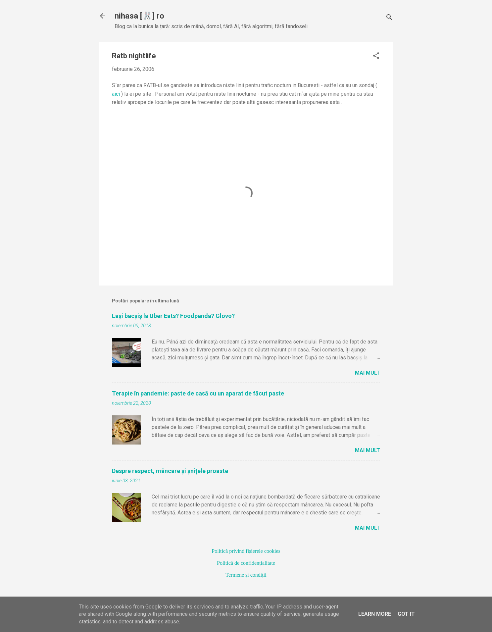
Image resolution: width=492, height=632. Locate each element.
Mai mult (367, 373)
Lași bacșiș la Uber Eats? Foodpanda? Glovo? (173, 315)
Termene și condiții (245, 575)
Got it (406, 614)
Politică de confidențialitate (246, 563)
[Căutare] (389, 18)
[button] (376, 56)
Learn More (374, 614)
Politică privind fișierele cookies (246, 551)
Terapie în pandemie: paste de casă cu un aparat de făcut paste (198, 393)
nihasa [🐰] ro (139, 16)
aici (116, 94)
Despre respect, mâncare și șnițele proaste (170, 470)
